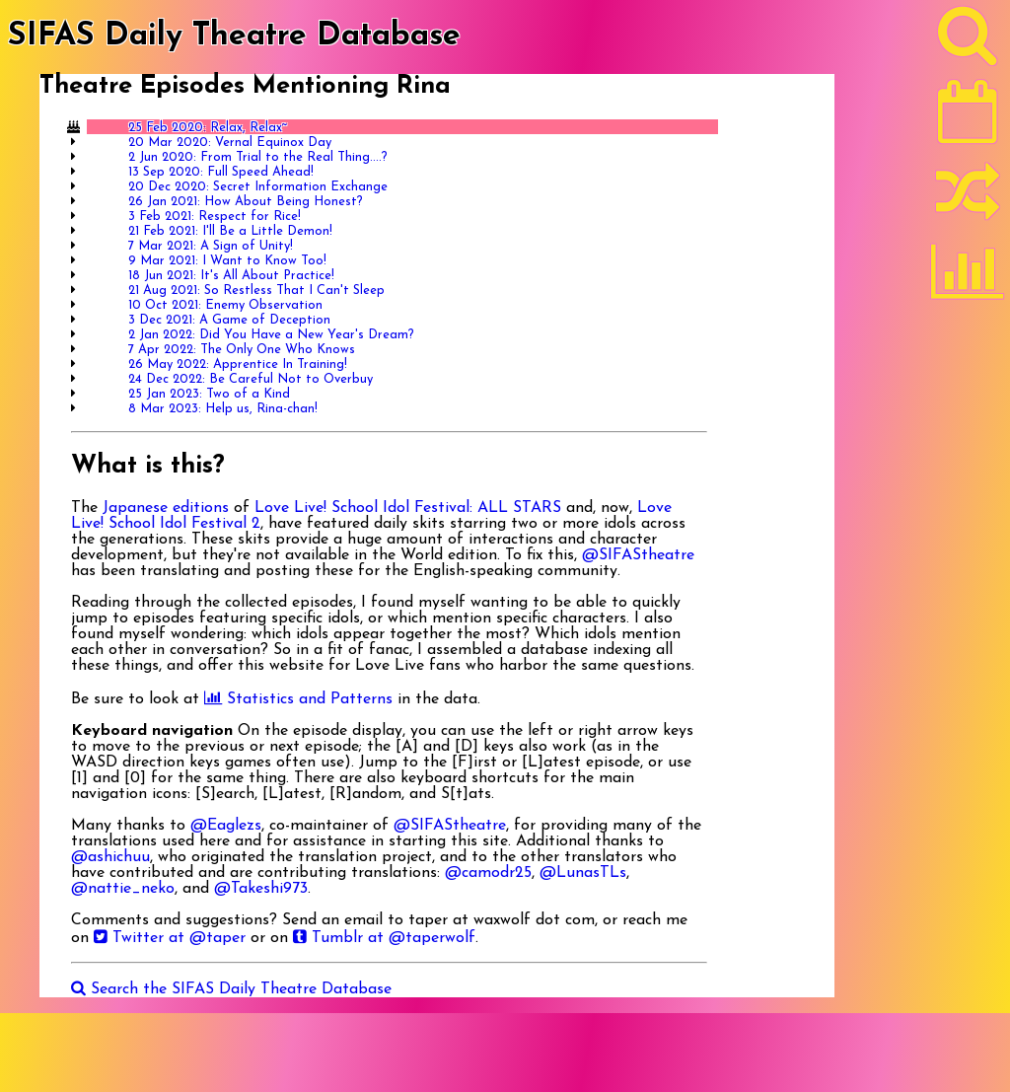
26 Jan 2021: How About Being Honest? (245, 201)
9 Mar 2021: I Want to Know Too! (227, 261)
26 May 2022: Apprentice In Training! (237, 364)
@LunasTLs (583, 873)
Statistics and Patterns (298, 699)
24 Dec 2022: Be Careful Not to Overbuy (250, 379)
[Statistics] (967, 278)
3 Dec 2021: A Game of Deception (229, 320)
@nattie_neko (123, 889)
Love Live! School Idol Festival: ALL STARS (407, 508)
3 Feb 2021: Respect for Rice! (214, 216)
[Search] (967, 40)
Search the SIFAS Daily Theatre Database (231, 989)
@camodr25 (488, 873)
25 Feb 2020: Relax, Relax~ (207, 127)
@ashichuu (110, 857)
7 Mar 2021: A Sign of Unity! (210, 246)
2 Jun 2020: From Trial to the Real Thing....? (258, 157)
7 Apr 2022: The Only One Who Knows (241, 349)
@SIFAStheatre (638, 555)
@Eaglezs (225, 826)
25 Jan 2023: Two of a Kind (209, 394)
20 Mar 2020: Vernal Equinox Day (229, 142)
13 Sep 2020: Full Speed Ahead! (221, 172)
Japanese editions (166, 508)
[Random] (967, 200)
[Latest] (967, 118)
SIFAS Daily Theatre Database (234, 36)
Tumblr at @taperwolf (384, 938)
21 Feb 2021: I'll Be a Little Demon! (230, 231)
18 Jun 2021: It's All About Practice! (231, 275)
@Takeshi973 (261, 889)
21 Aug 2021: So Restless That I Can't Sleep (256, 290)
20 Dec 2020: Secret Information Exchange (258, 187)
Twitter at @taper (170, 938)
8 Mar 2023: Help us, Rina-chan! (223, 408)
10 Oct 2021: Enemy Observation (225, 305)
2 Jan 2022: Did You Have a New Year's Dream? (271, 334)
